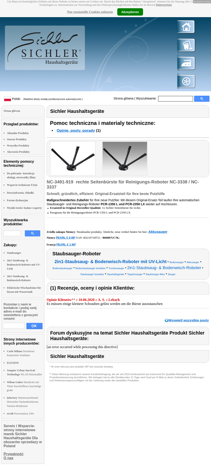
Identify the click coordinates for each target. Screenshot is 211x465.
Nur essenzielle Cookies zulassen (90, 12)
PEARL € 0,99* (66, 237)
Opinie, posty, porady (76, 130)
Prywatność (14, 454)
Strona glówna (124, 98)
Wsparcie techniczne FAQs (22, 185)
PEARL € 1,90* (66, 244)
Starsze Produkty (17, 139)
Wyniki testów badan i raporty (24, 207)
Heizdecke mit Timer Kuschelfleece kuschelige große (24, 386)
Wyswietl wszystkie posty (188, 320)
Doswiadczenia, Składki (20, 192)
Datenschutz (164, 4)
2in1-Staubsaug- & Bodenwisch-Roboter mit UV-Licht (23, 264)
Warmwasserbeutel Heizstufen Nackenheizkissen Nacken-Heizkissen (22, 401)
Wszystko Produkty (18, 145)
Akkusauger (157, 232)
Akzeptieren (130, 12)
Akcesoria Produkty (18, 151)
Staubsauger (14, 252)
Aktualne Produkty (18, 133)
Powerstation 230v (20, 413)
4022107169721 (91, 237)
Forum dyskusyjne (17, 200)
